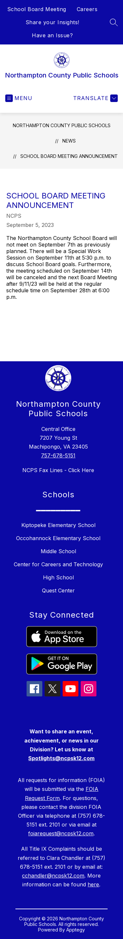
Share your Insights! (52, 22)
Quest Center (58, 590)
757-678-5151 (58, 455)
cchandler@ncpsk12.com (53, 875)
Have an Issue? (52, 35)
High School (58, 577)
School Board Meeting (36, 9)
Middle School (58, 551)
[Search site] (114, 22)
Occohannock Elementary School (58, 538)
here (93, 884)
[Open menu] (18, 98)
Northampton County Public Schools (62, 125)
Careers (87, 9)
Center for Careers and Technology (58, 564)
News (69, 141)
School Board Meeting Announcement (69, 156)
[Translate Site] (95, 98)
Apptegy (75, 929)
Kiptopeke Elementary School (58, 525)
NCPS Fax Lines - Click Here (58, 470)
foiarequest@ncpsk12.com (60, 833)
